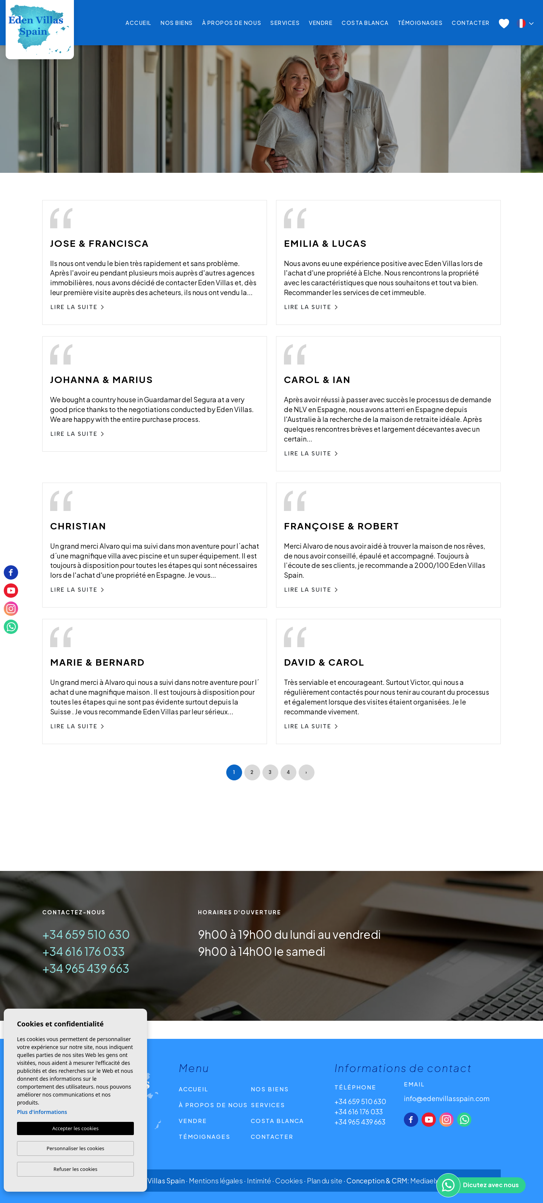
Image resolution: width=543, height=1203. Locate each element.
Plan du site (324, 1180)
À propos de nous (231, 22)
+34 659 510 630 (86, 934)
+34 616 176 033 (83, 951)
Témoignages (420, 22)
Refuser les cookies (75, 1169)
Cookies (289, 1180)
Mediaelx (424, 1180)
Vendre (321, 22)
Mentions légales (216, 1180)
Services (285, 22)
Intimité (259, 1180)
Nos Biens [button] (177, 22)
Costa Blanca (365, 22)
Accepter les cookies (75, 1128)
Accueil (139, 22)
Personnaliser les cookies (75, 1148)
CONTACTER (471, 22)
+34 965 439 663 (85, 968)
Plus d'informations (42, 1111)
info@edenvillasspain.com (446, 1098)
